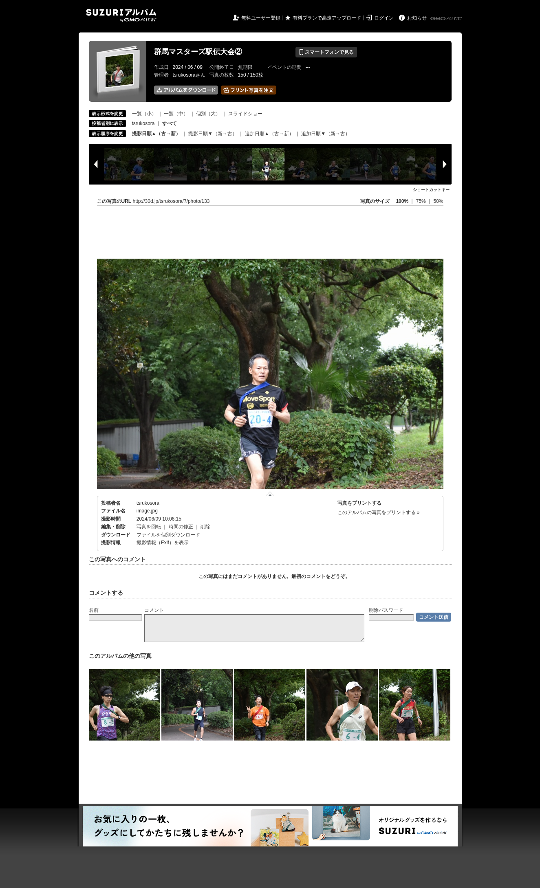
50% (438, 201)
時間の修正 (181, 527)
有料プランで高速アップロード (327, 18)
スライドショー (245, 113)
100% (402, 201)
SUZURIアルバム (121, 15)
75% (421, 201)
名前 (94, 610)
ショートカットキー (431, 189)
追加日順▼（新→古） (325, 133)
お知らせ (417, 18)
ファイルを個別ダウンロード (168, 535)
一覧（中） (176, 113)
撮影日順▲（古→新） (156, 133)
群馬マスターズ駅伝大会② (198, 52)
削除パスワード (386, 610)
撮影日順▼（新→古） (212, 133)
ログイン (384, 18)
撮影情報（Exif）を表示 (163, 542)
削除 (205, 527)
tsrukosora (143, 123)
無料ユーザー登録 (260, 18)
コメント (154, 610)
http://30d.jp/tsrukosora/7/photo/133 (171, 201)
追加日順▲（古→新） (269, 133)
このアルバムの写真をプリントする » (378, 512)
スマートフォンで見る (326, 52)
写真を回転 (149, 527)
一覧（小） (144, 113)
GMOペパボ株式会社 (446, 19)
